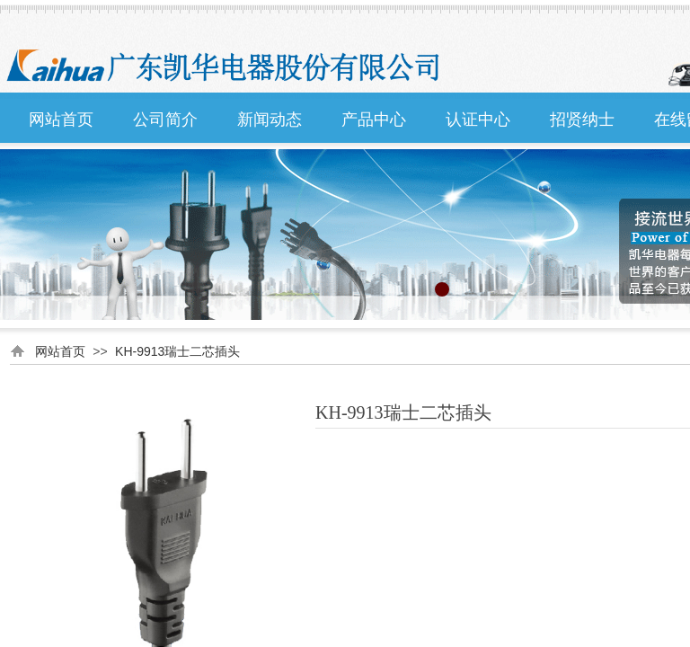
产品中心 (373, 120)
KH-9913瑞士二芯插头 (177, 351)
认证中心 (478, 120)
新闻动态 (269, 120)
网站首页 (61, 120)
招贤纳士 (582, 120)
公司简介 (165, 120)
